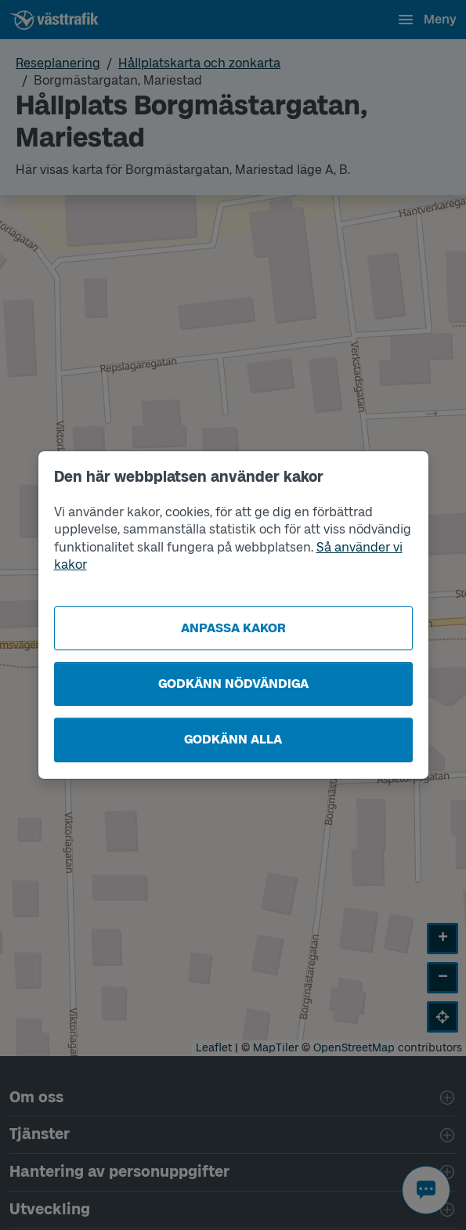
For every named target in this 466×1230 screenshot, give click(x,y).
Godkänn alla (233, 739)
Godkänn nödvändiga (233, 683)
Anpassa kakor (233, 627)
